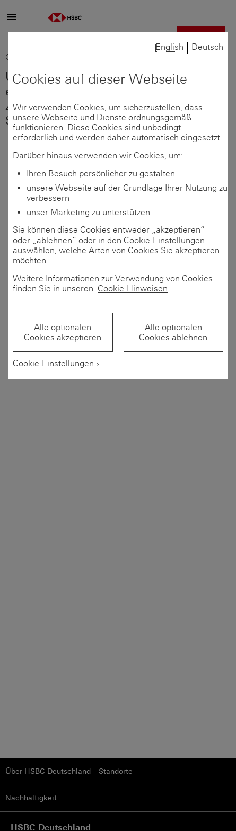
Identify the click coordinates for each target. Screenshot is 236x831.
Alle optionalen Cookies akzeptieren (62, 332)
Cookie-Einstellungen (53, 363)
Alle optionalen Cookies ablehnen (173, 332)
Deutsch (207, 47)
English (169, 47)
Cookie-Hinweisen (133, 289)
